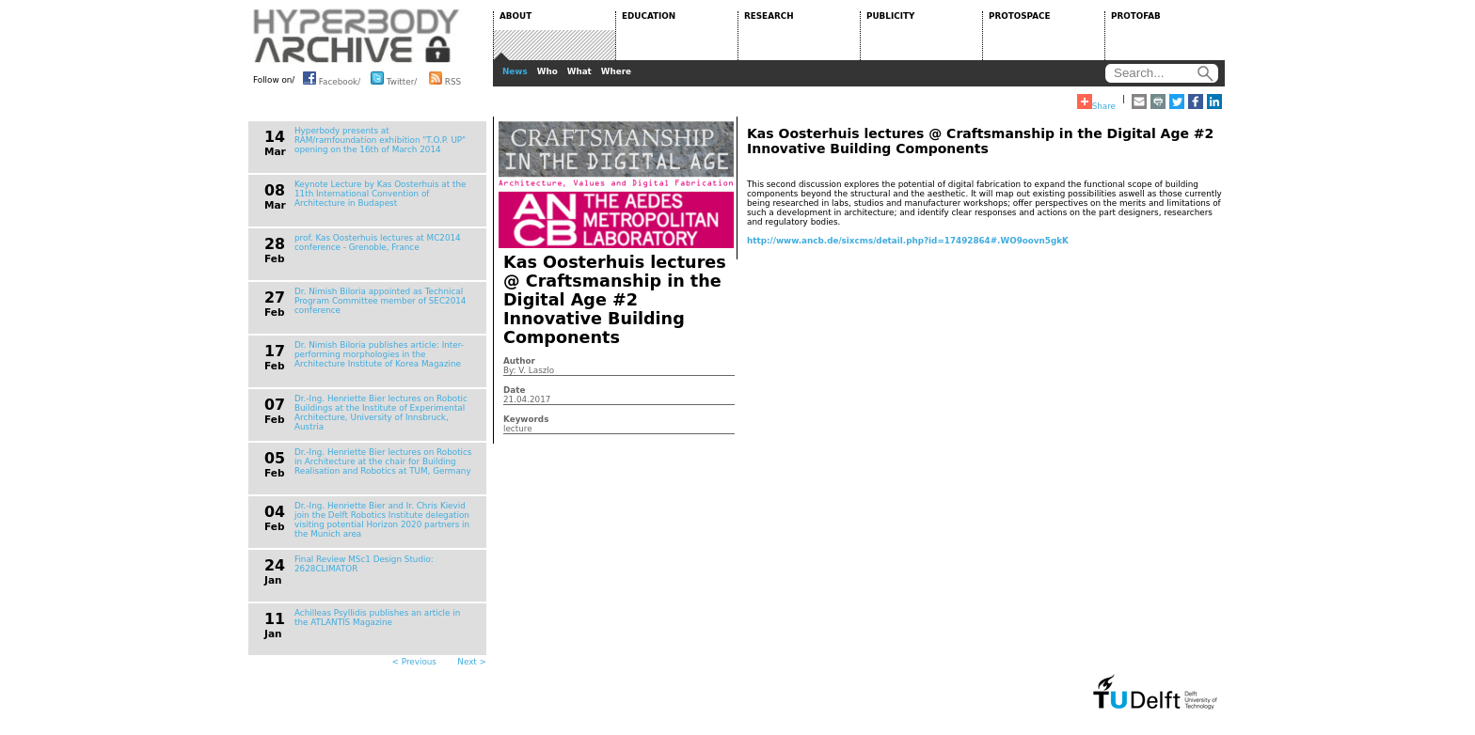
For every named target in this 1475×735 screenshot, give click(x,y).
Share (1096, 102)
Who (547, 71)
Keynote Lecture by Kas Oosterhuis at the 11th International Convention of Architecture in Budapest (380, 194)
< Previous (414, 661)
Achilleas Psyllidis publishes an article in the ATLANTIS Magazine (377, 617)
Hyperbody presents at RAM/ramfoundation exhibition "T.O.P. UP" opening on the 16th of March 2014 (380, 140)
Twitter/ (394, 78)
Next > (471, 661)
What (579, 71)
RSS (445, 78)
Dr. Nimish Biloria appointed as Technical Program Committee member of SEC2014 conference (380, 301)
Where (616, 71)
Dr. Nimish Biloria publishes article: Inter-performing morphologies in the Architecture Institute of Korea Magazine (379, 354)
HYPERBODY (356, 35)
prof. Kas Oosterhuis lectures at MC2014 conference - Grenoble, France (377, 242)
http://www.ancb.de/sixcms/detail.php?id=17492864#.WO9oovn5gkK (908, 240)
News (515, 71)
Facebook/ (331, 78)
